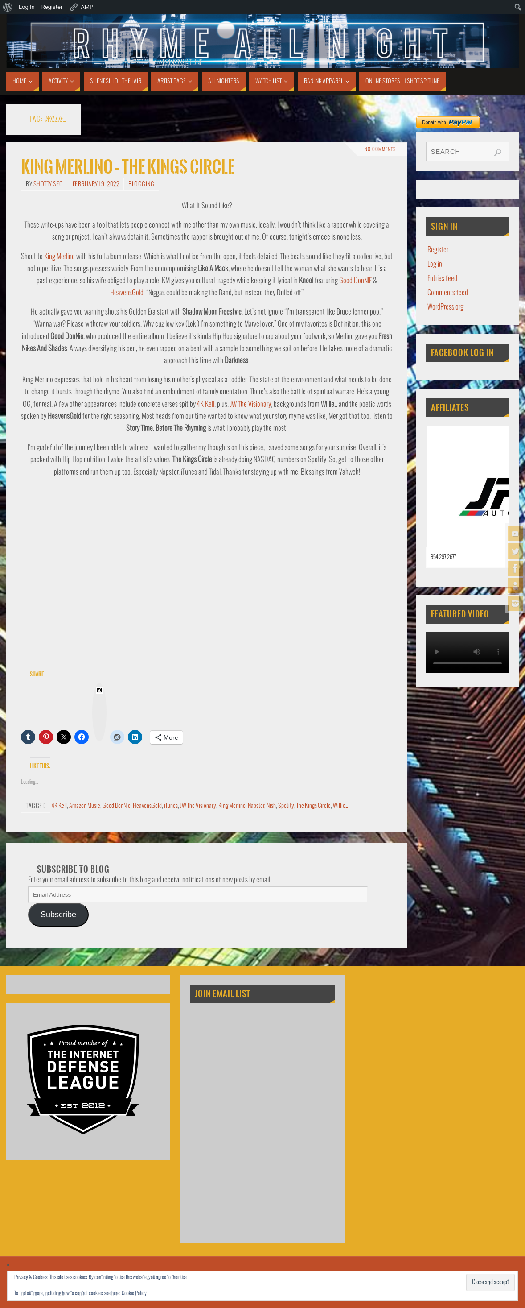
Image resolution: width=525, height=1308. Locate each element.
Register (437, 250)
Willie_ (340, 806)
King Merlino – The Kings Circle (127, 167)
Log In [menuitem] (27, 7)
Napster (256, 806)
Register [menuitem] (52, 7)
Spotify (286, 806)
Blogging (141, 184)
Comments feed (447, 293)
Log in (434, 264)
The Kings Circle (313, 806)
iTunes (171, 806)
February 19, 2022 (96, 184)
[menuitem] (8, 7)
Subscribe (58, 914)
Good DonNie (117, 806)
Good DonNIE (355, 281)
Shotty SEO (48, 184)
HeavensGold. (127, 293)
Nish (271, 806)
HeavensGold (147, 806)
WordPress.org (445, 307)
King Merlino (59, 257)
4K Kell (205, 404)
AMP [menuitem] (81, 7)
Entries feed (442, 278)
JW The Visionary (250, 404)
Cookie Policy (134, 1293)
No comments (380, 149)
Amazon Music (84, 806)
